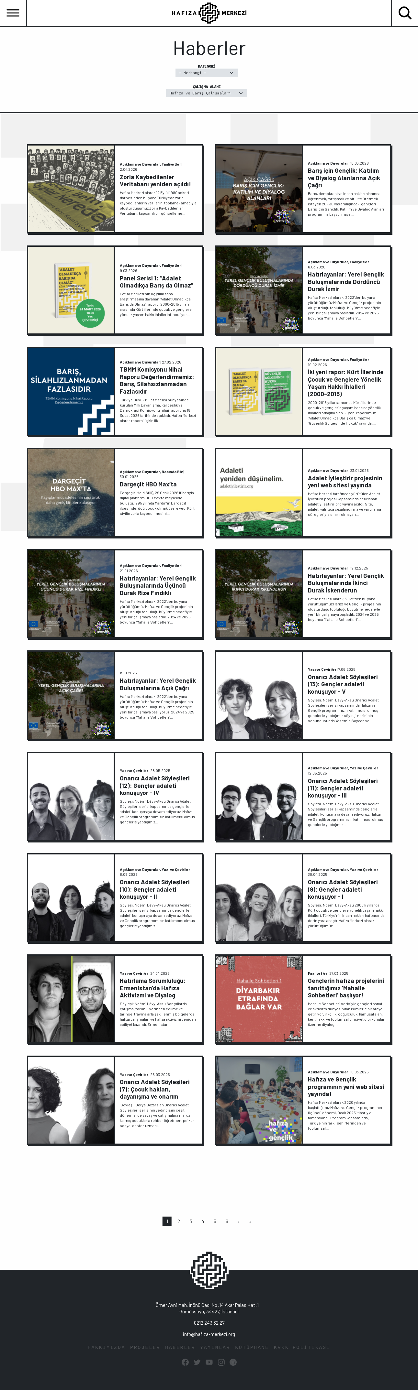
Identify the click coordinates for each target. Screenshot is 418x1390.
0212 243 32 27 (209, 1323)
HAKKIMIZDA (106, 1348)
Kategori (206, 70)
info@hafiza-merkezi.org (209, 1334)
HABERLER (180, 1348)
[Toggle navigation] (13, 13)
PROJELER (145, 1348)
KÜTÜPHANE (252, 1348)
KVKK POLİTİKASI (302, 1348)
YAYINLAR (215, 1348)
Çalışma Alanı (206, 90)
